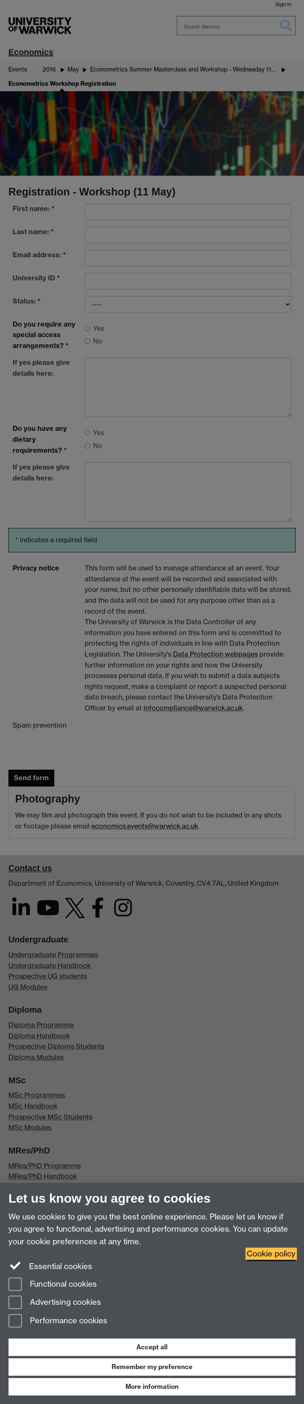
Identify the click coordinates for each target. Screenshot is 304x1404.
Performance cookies (57, 1321)
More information (152, 1387)
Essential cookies (50, 1265)
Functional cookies (52, 1285)
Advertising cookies (54, 1303)
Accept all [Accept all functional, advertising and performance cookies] (152, 1347)
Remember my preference (152, 1367)
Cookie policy (271, 1254)
